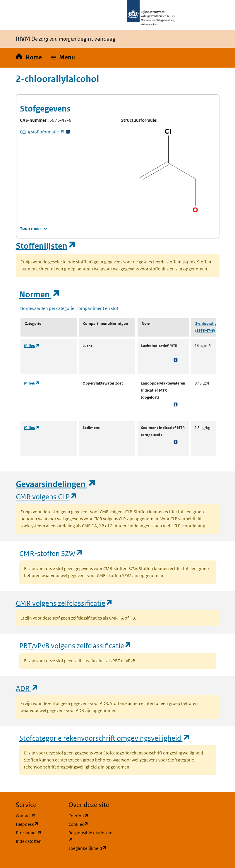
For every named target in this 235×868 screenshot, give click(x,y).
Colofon (91, 815)
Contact (38, 815)
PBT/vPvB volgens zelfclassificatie (75, 645)
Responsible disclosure (91, 836)
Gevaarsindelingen (56, 484)
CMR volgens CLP (46, 496)
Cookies (91, 824)
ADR (27, 688)
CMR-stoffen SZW (51, 553)
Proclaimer (38, 832)
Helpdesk (38, 824)
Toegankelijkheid (91, 848)
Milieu (32, 345)
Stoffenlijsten (46, 246)
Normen (39, 294)
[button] (63, 58)
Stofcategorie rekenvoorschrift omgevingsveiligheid (104, 738)
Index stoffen (29, 841)
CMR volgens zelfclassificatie (64, 603)
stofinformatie (42, 132)
